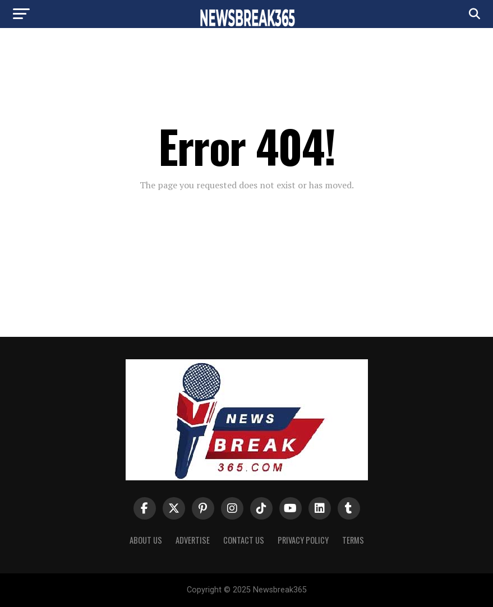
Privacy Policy (303, 540)
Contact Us (243, 540)
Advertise (193, 540)
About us (146, 540)
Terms (353, 540)
